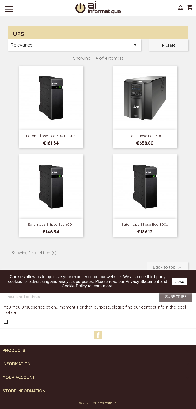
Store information (24, 390)
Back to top (168, 267)
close (179, 281)
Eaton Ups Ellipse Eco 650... (51, 224)
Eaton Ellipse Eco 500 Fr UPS (51, 135)
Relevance (74, 45)
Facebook (98, 335)
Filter (168, 45)
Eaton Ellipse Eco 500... (145, 135)
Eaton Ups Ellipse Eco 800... (145, 224)
